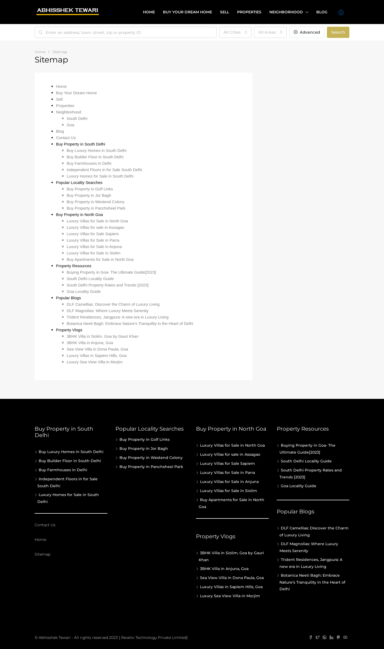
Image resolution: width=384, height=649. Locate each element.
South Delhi (77, 118)
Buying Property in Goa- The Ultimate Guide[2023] (111, 272)
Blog (321, 12)
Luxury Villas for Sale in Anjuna (94, 246)
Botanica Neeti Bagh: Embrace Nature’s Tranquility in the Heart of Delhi (130, 323)
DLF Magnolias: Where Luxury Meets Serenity (108, 310)
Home (149, 12)
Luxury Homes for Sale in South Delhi (100, 176)
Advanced (307, 32)
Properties (249, 12)
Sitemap (42, 554)
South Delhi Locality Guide (90, 278)
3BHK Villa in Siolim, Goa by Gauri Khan (102, 336)
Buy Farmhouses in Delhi (89, 163)
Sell (224, 12)
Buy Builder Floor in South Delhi (95, 157)
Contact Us (66, 137)
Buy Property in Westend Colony (96, 201)
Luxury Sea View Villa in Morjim (95, 362)
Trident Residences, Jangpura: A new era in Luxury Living (118, 317)
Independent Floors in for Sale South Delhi (104, 169)
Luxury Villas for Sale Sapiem (93, 233)
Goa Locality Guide (84, 291)
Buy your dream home (187, 12)
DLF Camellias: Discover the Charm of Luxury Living (113, 304)
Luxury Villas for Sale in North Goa (97, 221)
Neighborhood (286, 12)
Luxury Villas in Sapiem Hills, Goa (97, 355)
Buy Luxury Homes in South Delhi (96, 150)
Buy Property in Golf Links (90, 189)
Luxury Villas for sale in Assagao (95, 227)
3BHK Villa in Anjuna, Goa (90, 342)
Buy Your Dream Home (76, 93)
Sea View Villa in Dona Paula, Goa (97, 349)
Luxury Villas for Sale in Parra (93, 240)
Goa (70, 125)
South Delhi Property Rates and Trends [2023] (108, 285)
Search (338, 32)
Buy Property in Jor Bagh (89, 195)
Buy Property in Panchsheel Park (96, 208)
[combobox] (235, 32)
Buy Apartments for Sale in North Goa (100, 259)
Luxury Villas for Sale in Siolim (93, 253)
